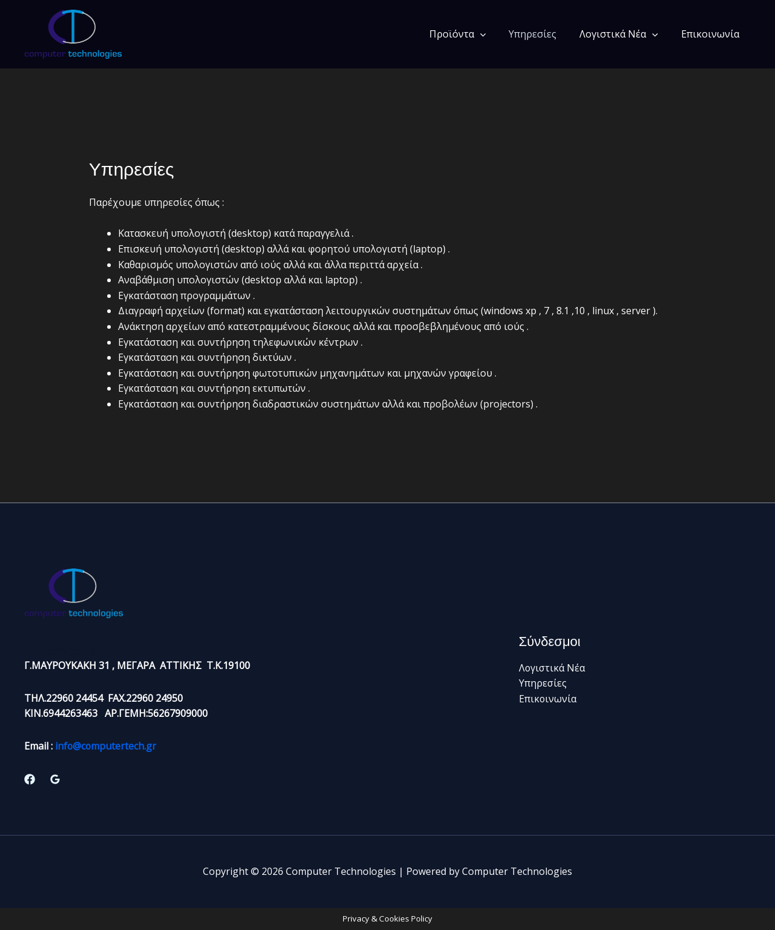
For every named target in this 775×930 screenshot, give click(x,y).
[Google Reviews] (55, 779)
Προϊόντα (470, 34)
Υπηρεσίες (542, 34)
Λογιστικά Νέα (624, 34)
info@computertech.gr (106, 746)
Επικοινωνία (712, 34)
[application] (493, 34)
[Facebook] (29, 779)
